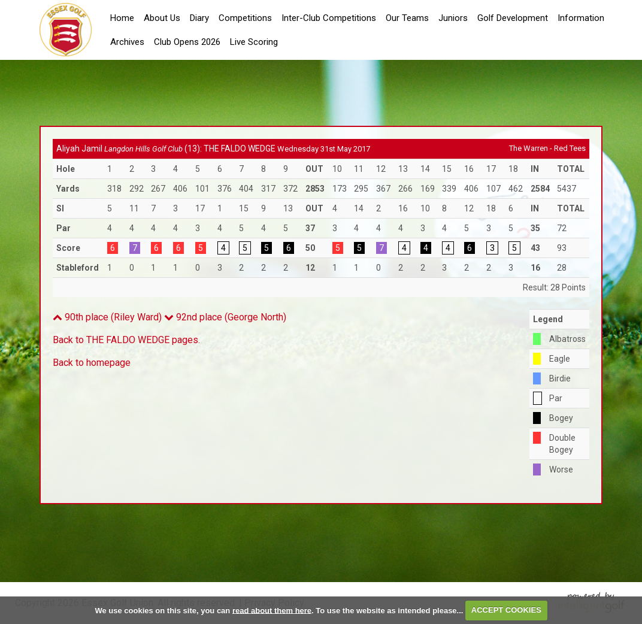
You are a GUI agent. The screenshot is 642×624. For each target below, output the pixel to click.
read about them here (271, 609)
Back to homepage (92, 362)
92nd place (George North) (225, 317)
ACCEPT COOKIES (506, 609)
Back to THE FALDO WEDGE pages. (126, 340)
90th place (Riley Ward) (107, 317)
